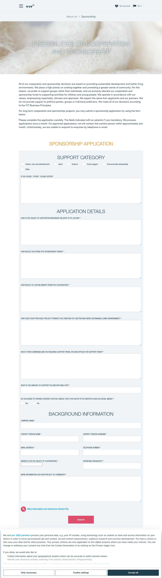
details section (101, 563)
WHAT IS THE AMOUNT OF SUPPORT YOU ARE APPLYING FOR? (45, 385)
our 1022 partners (21, 535)
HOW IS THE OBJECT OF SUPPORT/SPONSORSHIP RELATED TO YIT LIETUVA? (50, 218)
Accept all (133, 573)
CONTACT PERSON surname (94, 434)
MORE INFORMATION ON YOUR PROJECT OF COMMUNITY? (43, 474)
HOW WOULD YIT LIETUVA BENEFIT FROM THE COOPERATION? (45, 285)
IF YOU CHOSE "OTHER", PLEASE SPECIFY (37, 176)
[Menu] (21, 6)
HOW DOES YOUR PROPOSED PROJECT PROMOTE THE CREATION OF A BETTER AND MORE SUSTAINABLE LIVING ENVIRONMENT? (70, 318)
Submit (81, 519)
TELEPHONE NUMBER (91, 447)
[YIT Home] (30, 6)
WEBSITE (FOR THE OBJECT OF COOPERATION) (39, 461)
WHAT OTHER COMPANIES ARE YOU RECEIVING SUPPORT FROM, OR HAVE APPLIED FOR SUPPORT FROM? (62, 352)
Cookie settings (81, 573)
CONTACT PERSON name (30, 434)
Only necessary (29, 573)
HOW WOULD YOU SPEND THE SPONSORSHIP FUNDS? (42, 251)
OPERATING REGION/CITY (92, 461)
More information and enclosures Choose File (47, 508)
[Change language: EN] (138, 6)
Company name (27, 420)
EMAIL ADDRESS (27, 447)
